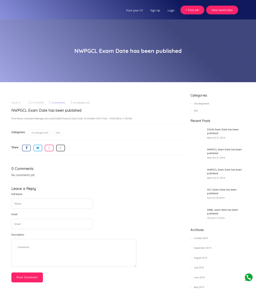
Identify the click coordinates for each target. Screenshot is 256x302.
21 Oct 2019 (36, 102)
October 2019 (199, 238)
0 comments (57, 102)
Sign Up (155, 10)
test (58, 132)
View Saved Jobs (222, 10)
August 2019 (199, 257)
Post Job (192, 10)
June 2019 (198, 277)
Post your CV (134, 10)
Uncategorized (80, 102)
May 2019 (197, 287)
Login (171, 10)
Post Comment (27, 277)
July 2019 (197, 267)
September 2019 (201, 248)
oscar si (15, 102)
